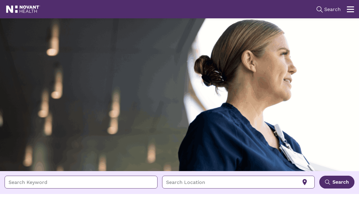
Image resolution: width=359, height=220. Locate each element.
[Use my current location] (305, 182)
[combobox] (81, 182)
